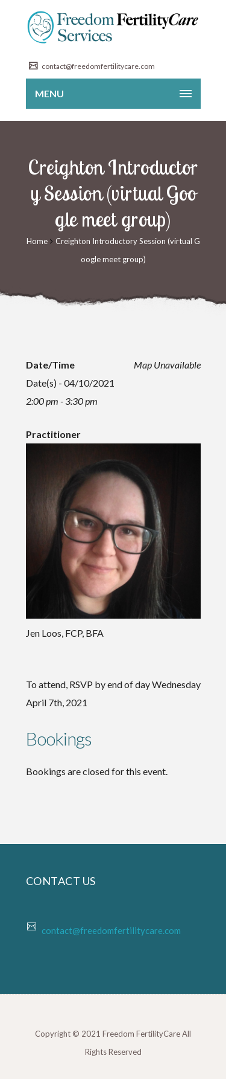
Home (37, 241)
